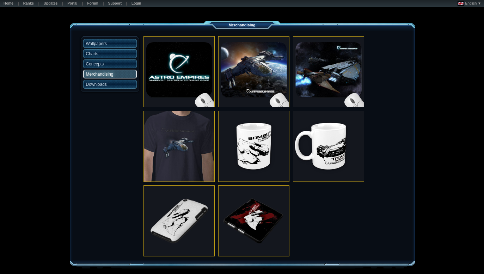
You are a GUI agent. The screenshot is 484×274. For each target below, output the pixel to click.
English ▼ (469, 3)
